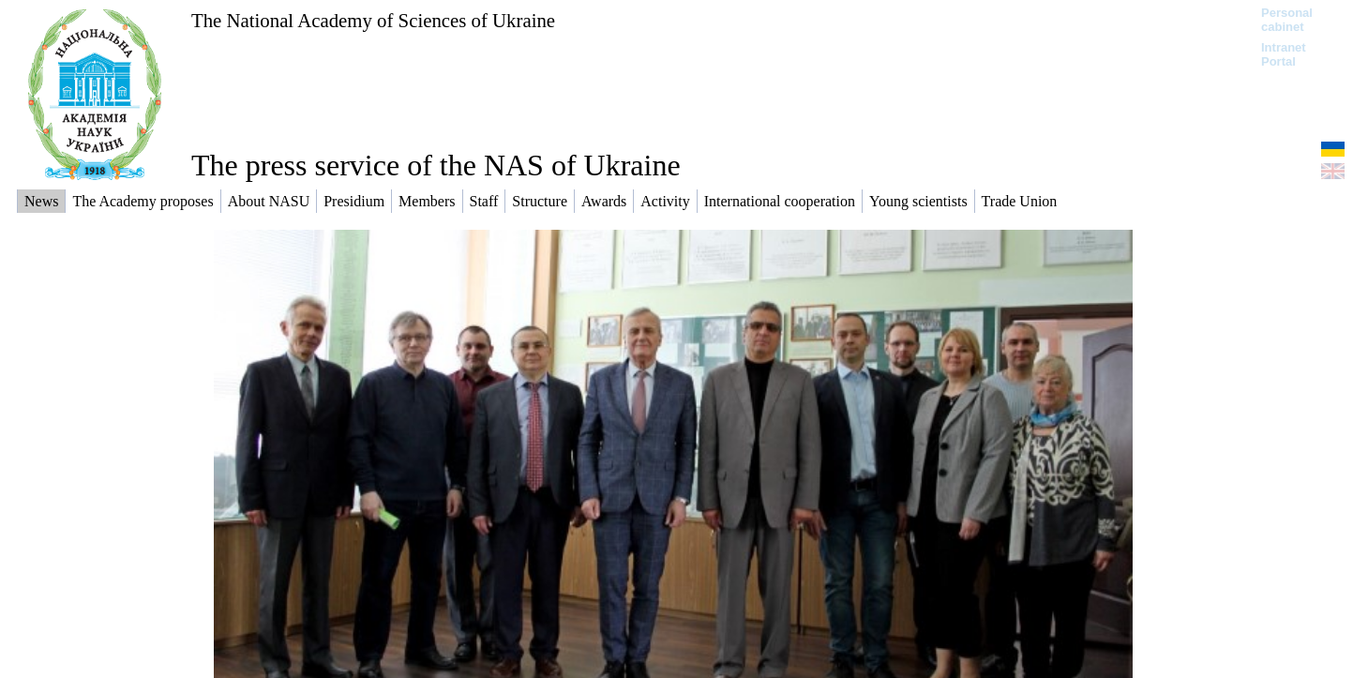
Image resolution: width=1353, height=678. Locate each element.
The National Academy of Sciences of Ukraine (373, 20)
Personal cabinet (1287, 20)
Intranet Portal (1283, 54)
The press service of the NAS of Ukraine (436, 165)
